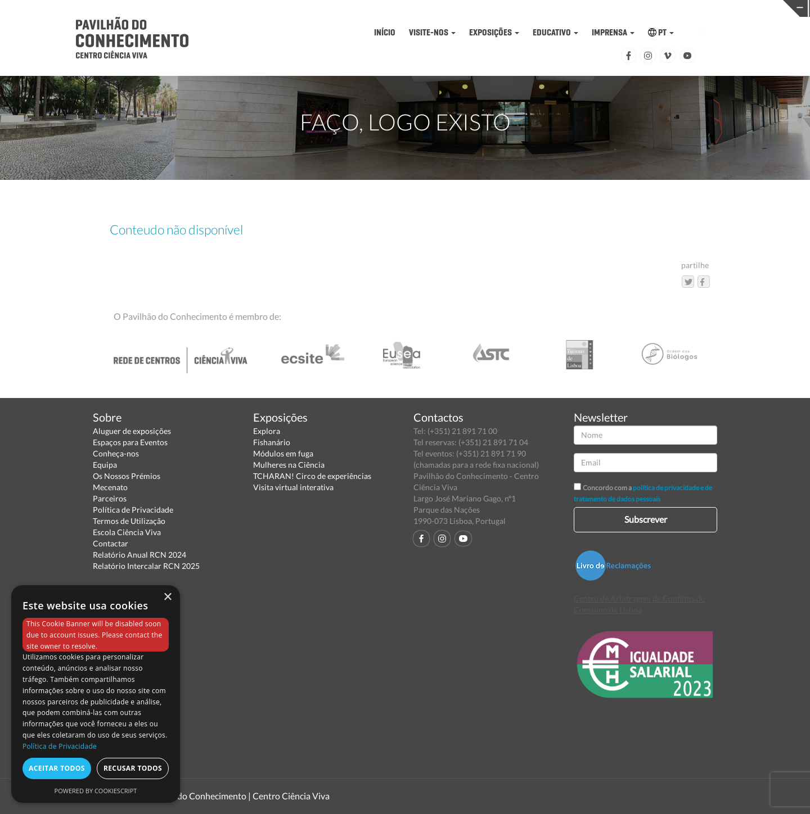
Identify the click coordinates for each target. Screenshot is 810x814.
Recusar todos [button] (133, 768)
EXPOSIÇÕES (494, 32)
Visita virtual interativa (293, 487)
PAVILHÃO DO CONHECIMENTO (371, 8)
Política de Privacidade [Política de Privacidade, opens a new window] (59, 746)
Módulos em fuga (283, 453)
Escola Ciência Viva (127, 532)
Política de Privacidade (133, 509)
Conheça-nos (116, 453)
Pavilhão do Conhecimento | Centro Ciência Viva (236, 795)
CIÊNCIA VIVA (546, 7)
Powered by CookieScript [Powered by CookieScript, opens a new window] (96, 790)
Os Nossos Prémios (126, 476)
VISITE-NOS (432, 32)
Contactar (110, 543)
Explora (266, 431)
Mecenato (110, 487)
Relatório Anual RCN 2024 (139, 554)
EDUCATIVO (555, 32)
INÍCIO (384, 32)
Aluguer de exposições (132, 431)
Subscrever (645, 519)
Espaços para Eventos (130, 442)
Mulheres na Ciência (289, 464)
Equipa (105, 464)
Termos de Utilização (129, 521)
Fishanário (271, 442)
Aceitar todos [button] (57, 768)
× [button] (167, 597)
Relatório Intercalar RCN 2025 (146, 566)
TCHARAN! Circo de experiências (312, 476)
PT (661, 32)
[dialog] (95, 694)
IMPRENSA (613, 32)
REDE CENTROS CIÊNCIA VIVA (722, 7)
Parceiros (110, 498)
